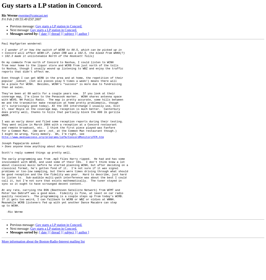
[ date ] (44, 34)
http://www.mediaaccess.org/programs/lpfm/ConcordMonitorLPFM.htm (53, 156)
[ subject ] (69, 34)
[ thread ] (55, 34)
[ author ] (83, 34)
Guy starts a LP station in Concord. (59, 26)
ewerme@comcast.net (33, 15)
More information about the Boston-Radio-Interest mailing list (43, 276)
